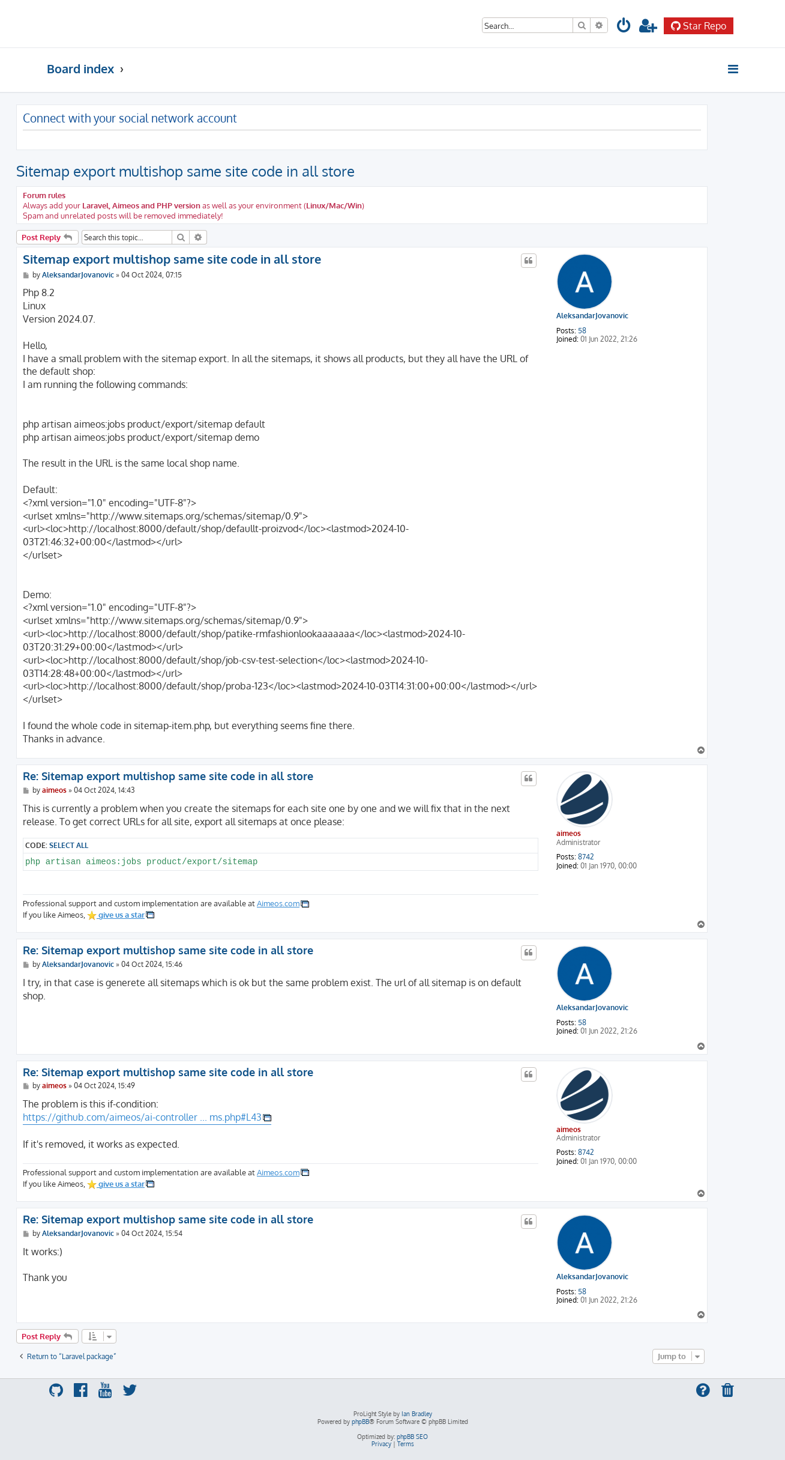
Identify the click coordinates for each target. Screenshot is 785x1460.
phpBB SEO (412, 1436)
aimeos (568, 833)
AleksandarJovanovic (592, 316)
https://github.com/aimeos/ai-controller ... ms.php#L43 (142, 1117)
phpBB (360, 1421)
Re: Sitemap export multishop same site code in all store (168, 776)
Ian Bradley (417, 1413)
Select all (68, 845)
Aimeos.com (278, 903)
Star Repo (698, 26)
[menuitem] (624, 27)
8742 (586, 857)
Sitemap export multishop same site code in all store (185, 171)
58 (582, 331)
